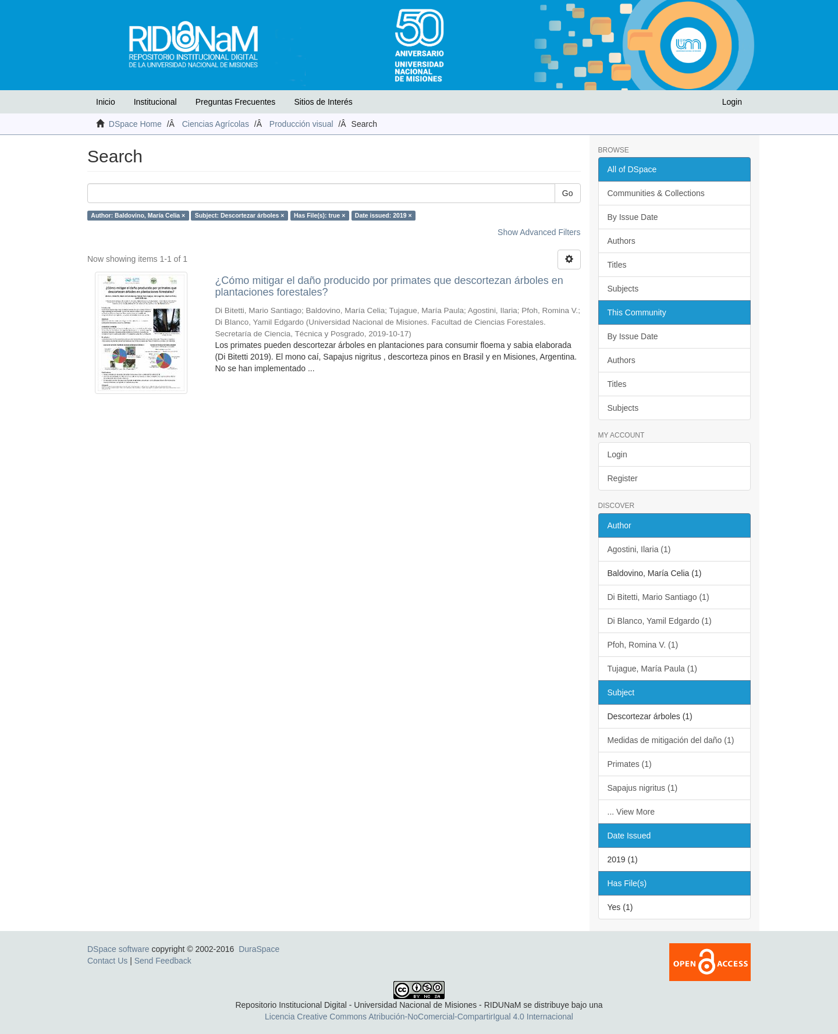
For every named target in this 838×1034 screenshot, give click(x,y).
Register (623, 478)
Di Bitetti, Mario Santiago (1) (658, 597)
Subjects (623, 288)
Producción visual (301, 124)
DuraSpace (259, 949)
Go (567, 193)
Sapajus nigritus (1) (643, 788)
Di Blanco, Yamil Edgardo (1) (660, 621)
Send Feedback (162, 960)
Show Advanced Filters (539, 232)
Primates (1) (630, 764)
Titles (617, 264)
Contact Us (107, 960)
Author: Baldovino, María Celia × (138, 215)
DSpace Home (135, 124)
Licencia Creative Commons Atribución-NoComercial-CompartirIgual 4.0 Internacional (419, 1016)
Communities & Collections (656, 193)
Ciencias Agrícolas (215, 124)
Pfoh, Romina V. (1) (643, 644)
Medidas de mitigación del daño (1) (671, 740)
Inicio (105, 101)
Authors (621, 241)
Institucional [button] (155, 101)
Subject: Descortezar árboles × (240, 215)
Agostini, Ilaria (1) (639, 549)
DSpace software (118, 949)
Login (617, 454)
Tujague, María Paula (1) (652, 668)
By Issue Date (633, 217)
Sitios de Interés (323, 101)
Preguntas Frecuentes (236, 101)
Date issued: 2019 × (383, 215)
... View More (631, 811)
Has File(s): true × (319, 215)
